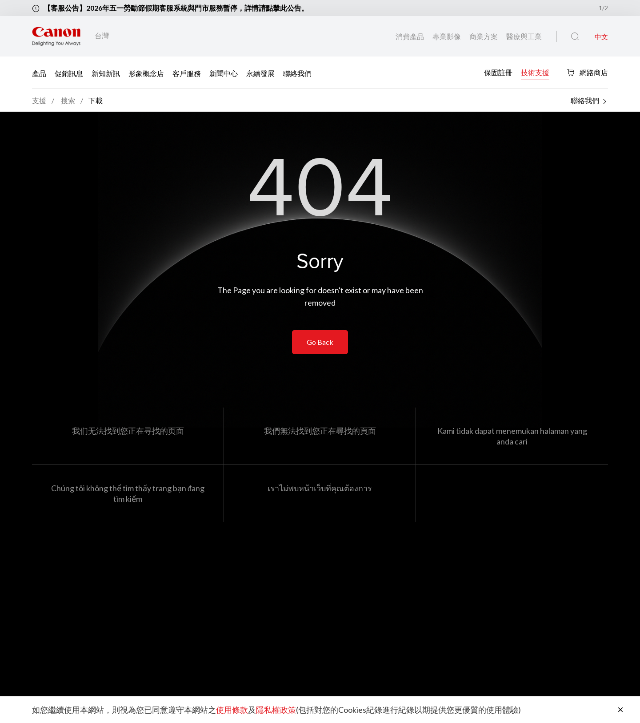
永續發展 (260, 73)
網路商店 (587, 72)
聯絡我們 (297, 73)
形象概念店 (146, 73)
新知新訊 (106, 73)
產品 (39, 73)
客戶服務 (186, 73)
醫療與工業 (524, 36)
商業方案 (484, 36)
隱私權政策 (276, 710)
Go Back (320, 342)
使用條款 (232, 710)
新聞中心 (223, 73)
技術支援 (535, 72)
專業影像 (447, 36)
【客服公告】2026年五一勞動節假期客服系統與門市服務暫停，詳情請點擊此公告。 (176, 8)
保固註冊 (498, 72)
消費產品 (410, 36)
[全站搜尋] (575, 36)
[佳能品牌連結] (56, 36)
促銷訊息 (69, 73)
